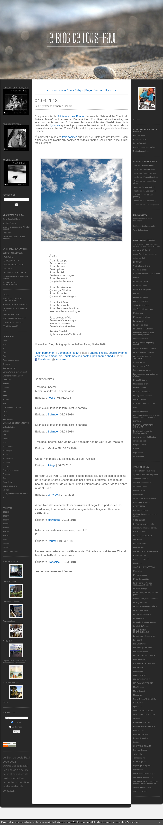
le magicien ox (139, 362)
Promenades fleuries (11, 470)
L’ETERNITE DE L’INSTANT (144, 663)
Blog (4, 356)
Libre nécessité (139, 660)
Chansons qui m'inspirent (13, 376)
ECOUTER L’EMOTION (142, 536)
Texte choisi (7, 482)
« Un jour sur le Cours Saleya (65, 90)
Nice (4, 443)
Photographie (8, 458)
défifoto (6, 384)
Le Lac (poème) (139, 143)
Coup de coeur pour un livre (144, 147)
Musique (6, 431)
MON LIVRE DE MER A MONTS (16, 423)
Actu (4, 344)
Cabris (5, 702)
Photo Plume (138, 730)
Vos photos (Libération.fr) (143, 777)
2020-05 (6, 547)
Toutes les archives (10, 551)
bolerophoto (138, 494)
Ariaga (52, 465)
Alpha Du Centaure (141, 479)
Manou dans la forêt (141, 384)
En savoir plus (133, 822)
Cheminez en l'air (140, 270)
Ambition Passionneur (142, 483)
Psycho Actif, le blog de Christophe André (142, 432)
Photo (5, 454)
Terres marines (9, 621)
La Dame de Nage (140, 325)
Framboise (138, 195)
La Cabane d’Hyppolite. (12, 601)
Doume (52, 541)
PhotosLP (7, 233)
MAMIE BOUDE (139, 675)
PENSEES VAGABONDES (144, 726)
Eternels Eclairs (139, 544)
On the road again (140, 411)
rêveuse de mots (139, 441)
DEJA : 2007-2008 (140, 282)
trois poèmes (69, 137)
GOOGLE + (7, 269)
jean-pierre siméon (46, 356)
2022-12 (6, 512)
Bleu (4, 352)
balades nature (139, 490)
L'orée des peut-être (141, 579)
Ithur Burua (137, 563)
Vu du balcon (138, 457)
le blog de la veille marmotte (144, 348)
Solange (53, 414)
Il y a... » (110, 90)
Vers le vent (138, 770)
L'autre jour (137, 571)
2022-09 (6, 516)
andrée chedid (98, 352)
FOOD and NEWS (140, 301)
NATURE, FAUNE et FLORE (144, 699)
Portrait (6, 466)
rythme (122, 352)
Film (4, 392)
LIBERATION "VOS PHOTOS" (15, 273)
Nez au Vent (138, 703)
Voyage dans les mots (142, 787)
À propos (136, 119)
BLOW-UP (137, 262)
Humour (6, 399)
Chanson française (140, 510)
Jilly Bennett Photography (143, 309)
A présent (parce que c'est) (144, 471)
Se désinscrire (16, 727)
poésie (113, 352)
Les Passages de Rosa (142, 648)
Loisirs (5, 415)
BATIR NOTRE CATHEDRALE (15, 305)
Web (4, 498)
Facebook (42, 359)
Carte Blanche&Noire (11, 219)
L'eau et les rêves (140, 139)
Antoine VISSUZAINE (142, 250)
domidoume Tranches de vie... (145, 528)
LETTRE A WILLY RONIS (13, 322)
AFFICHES (7, 641)
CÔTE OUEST (139, 520)
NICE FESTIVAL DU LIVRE (144, 403)
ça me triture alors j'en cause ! (145, 498)
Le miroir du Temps (140, 626)
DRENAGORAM (139, 532)
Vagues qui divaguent (141, 766)
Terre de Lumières (140, 230)
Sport (5, 478)
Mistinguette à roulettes (142, 396)
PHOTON (137, 421)
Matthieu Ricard (139, 388)
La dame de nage (140, 589)
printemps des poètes (78, 356)
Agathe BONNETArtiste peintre (145, 475)
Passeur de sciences (141, 722)
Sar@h (136, 742)
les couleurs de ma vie (142, 370)
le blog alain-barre (140, 339)
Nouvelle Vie (8, 447)
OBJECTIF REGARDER (143, 711)
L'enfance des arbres (141, 317)
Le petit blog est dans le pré (144, 636)
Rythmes (55, 125)
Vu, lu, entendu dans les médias (15, 494)
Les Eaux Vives (139, 644)
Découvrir (6, 380)
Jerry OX (53, 494)
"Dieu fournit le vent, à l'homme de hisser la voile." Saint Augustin (146, 245)
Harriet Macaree (139, 555)
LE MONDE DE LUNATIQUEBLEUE (141, 631)
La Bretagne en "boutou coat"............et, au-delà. (142, 584)
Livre (5, 411)
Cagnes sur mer (9, 368)
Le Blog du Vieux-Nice (142, 614)
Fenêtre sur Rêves (140, 297)
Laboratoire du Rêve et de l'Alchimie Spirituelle (143, 334)
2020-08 (6, 543)
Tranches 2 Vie (139, 758)
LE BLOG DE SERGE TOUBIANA (142, 357)
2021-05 (6, 532)
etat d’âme (137, 540)
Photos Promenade (141, 734)
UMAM (136, 449)
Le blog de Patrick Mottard (143, 352)
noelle (136, 169)
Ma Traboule (138, 667)
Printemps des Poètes (71, 116)
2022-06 (6, 528)
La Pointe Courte (9, 581)
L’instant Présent (9, 223)
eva (135, 165)
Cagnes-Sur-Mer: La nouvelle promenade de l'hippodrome (14, 662)
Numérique (7, 450)
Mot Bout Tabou (139, 400)
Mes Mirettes (138, 687)
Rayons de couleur (140, 738)
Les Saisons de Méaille (12, 407)
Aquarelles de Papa (10, 682)
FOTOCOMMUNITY (11, 261)
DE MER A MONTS (10, 326)
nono (135, 407)
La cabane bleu (139, 321)
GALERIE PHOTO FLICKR (13, 265)
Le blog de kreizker (140, 610)
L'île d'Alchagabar (140, 575)
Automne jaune (139, 135)
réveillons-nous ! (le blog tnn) (144, 437)
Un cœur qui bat (139, 762)
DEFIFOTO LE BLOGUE (13, 253)
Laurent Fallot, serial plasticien (145, 599)
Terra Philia (137, 754)
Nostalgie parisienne (141, 151)
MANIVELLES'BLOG (141, 679)
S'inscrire (16, 722)
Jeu (4, 403)
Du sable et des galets (142, 289)
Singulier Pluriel (139, 445)
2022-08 (6, 520)
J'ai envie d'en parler (141, 305)
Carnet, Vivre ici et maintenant (15, 372)
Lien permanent (45, 352)
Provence (6, 474)
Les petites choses (140, 652)
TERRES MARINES (11, 314)
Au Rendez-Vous (140, 487)
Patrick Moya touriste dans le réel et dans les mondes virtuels (146, 416)
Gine (136, 187)
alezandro (54, 519)
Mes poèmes (8, 419)
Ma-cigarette (138, 671)
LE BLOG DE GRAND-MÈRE (145, 606)
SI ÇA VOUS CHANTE (142, 746)
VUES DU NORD (140, 791)
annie (136, 173)
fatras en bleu (138, 547)
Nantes (6, 439)
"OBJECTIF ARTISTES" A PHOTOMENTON (13, 300)
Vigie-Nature (138, 453)
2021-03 (6, 536)
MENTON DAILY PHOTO (143, 683)
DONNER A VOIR (140, 286)
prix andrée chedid (103, 356)
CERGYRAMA (139, 506)
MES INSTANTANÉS (141, 392)
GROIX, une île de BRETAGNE (145, 551)
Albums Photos (10, 562)
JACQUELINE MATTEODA (144, 567)
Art (4, 348)
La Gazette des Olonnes (143, 329)
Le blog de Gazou (140, 603)
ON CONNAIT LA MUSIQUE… (145, 715)
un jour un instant (10, 486)
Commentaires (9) (68, 352)
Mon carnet (137, 695)
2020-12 (6, 539)
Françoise (138, 181)
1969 (5, 340)
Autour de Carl (139, 258)
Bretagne (6, 364)
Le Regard (137, 640)
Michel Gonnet (139, 691)
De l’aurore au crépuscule (143, 524)
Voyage (6, 490)
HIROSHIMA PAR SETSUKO (14, 318)
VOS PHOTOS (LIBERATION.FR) (10, 283)
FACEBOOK (8, 257)
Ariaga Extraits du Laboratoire (145, 254)
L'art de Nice (138, 313)
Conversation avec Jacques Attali (146, 274)
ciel (61, 356)
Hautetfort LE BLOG (141, 559)
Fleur (5, 395)
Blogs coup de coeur (11, 360)
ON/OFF (136, 718)
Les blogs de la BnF (141, 366)
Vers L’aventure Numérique (144, 774)
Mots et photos (9, 427)
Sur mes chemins (140, 750)
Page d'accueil (94, 90)
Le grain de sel (139, 618)
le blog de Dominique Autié (144, 226)
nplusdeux (137, 707)
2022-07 (6, 524)
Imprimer (59, 359)
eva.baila (136, 293)
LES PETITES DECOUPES (144, 656)
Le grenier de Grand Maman (144, 622)
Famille (6, 388)
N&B (5, 435)
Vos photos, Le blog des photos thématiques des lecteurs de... (145, 782)
